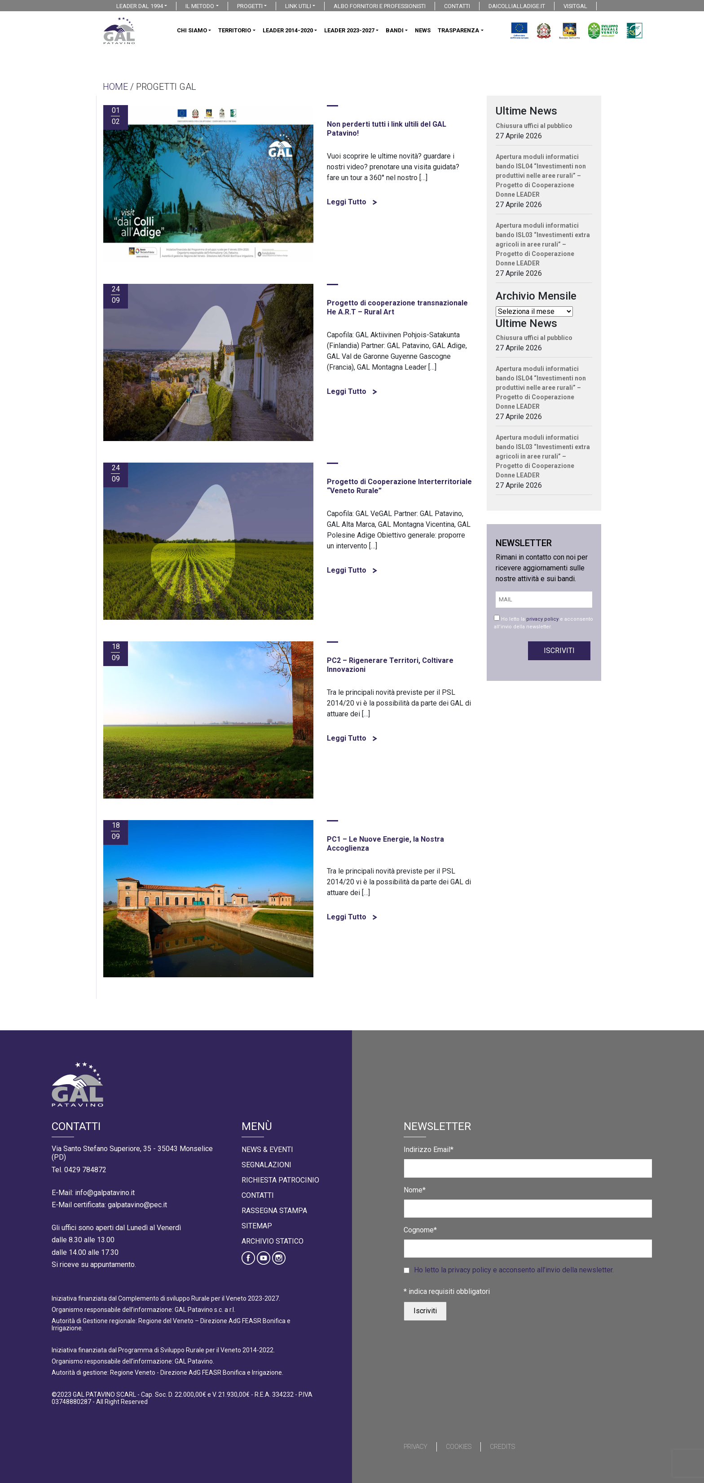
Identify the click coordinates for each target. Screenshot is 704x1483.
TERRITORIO (234, 30)
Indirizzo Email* (428, 1149)
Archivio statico (273, 1241)
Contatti (258, 1195)
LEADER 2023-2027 (349, 30)
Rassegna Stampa (274, 1210)
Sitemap (257, 1226)
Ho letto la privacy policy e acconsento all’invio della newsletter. (514, 1270)
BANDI (395, 30)
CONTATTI (457, 6)
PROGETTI (250, 6)
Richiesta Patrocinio (280, 1180)
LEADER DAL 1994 (139, 6)
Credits (502, 1446)
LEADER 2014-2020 (288, 30)
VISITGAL (575, 6)
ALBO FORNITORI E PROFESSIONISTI (380, 6)
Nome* (415, 1190)
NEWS (423, 30)
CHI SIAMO (192, 30)
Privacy (415, 1446)
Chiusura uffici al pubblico (534, 125)
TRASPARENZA (458, 30)
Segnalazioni (266, 1165)
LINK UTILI (298, 6)
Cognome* (420, 1230)
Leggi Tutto (352, 202)
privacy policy (542, 619)
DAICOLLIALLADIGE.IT (516, 6)
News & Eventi (267, 1149)
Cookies (458, 1446)
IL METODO (199, 6)
